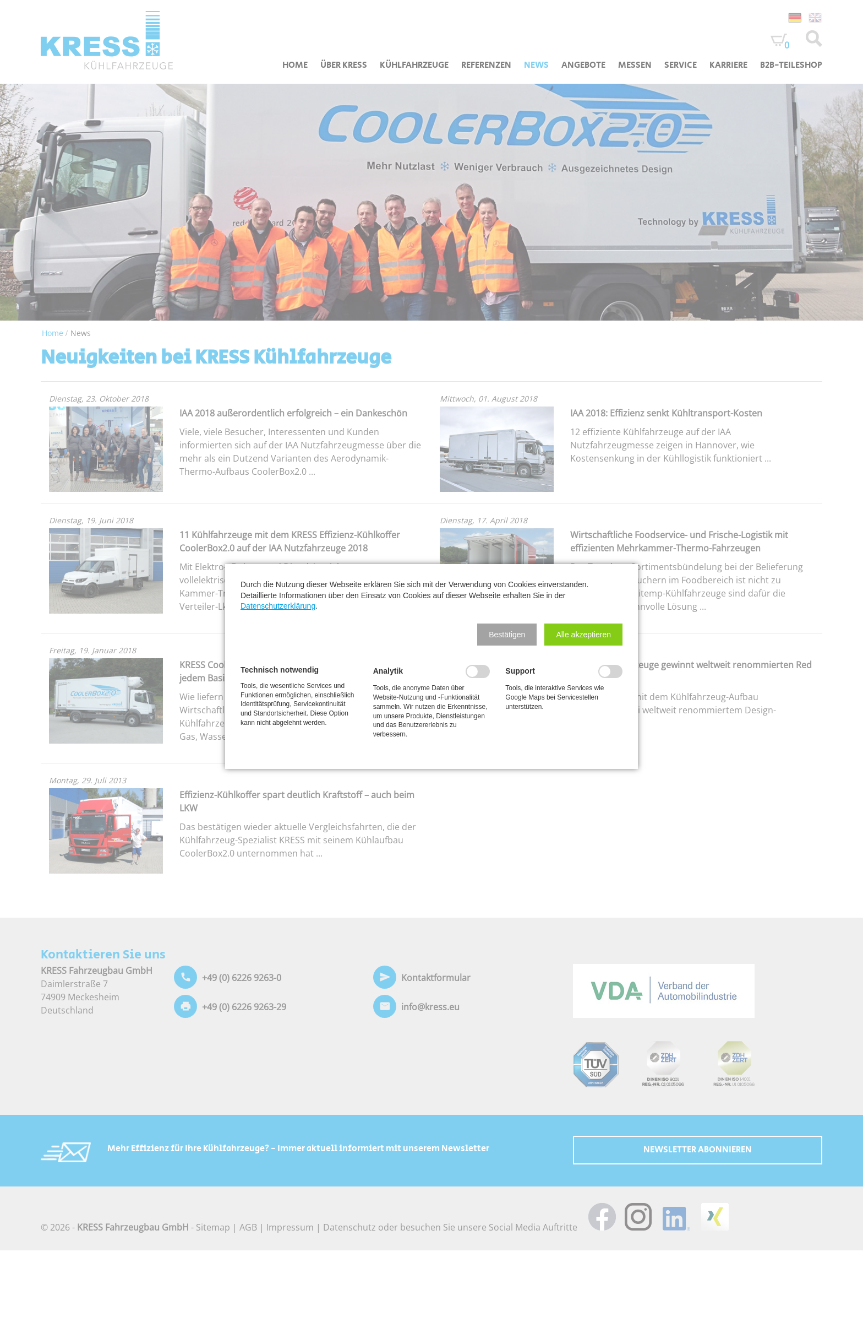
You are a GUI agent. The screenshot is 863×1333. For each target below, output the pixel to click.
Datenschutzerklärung (278, 606)
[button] (507, 635)
